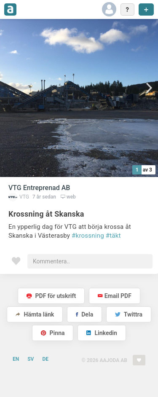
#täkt (113, 235)
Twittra (128, 314)
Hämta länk (35, 314)
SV (30, 359)
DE (45, 359)
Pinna (52, 333)
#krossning (88, 235)
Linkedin (101, 333)
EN (16, 359)
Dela (84, 314)
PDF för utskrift (51, 295)
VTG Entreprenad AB (39, 188)
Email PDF (114, 295)
